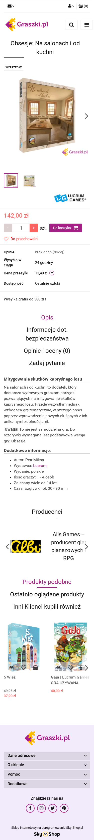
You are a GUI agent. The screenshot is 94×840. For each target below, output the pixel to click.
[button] (83, 6)
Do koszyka (65, 227)
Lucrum (40, 465)
